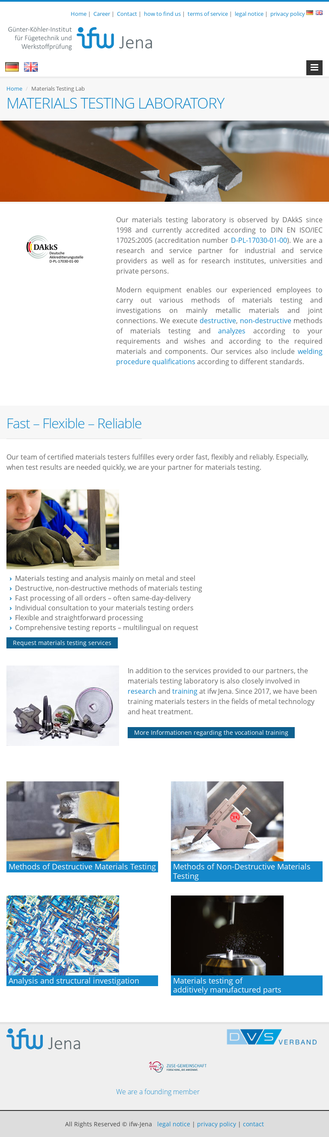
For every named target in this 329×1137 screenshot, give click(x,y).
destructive (218, 320)
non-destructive (265, 320)
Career (101, 14)
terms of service (208, 14)
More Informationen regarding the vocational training (211, 732)
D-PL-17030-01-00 (259, 240)
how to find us (162, 14)
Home (79, 14)
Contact (127, 14)
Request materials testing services (62, 643)
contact (253, 1124)
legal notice (249, 14)
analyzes (235, 331)
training (185, 691)
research (143, 691)
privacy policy (287, 14)
